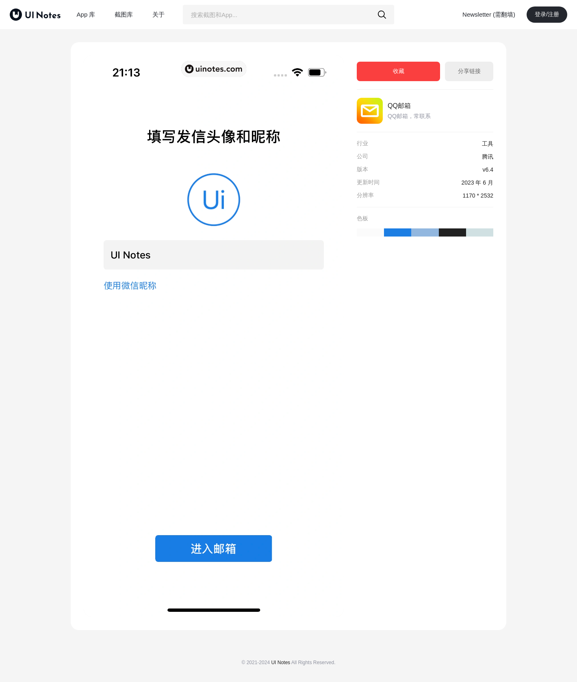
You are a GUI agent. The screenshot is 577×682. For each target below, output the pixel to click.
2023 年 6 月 (477, 182)
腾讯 (487, 156)
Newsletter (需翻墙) (488, 14)
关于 (158, 14)
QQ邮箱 (399, 105)
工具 (487, 143)
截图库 (124, 14)
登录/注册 (547, 14)
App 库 (86, 14)
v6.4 (488, 169)
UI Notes (280, 662)
